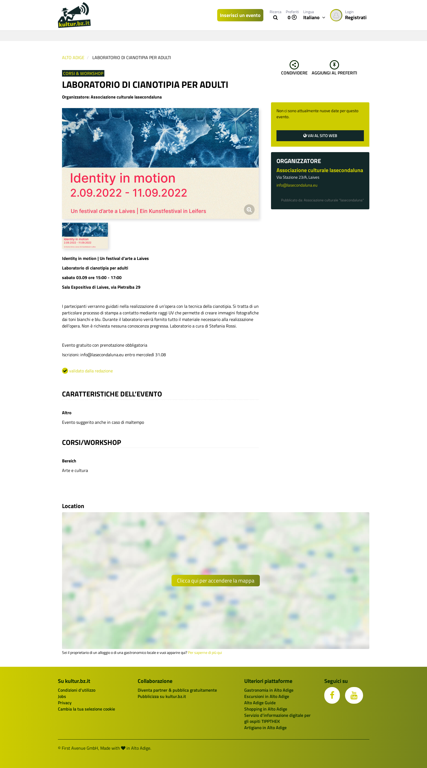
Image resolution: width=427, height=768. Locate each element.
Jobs (62, 696)
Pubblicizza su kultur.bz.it (162, 696)
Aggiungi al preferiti (334, 68)
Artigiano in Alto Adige (265, 727)
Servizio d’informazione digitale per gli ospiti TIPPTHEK (277, 718)
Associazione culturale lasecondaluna (319, 170)
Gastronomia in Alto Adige (268, 690)
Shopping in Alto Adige (265, 709)
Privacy (65, 702)
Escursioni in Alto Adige (266, 696)
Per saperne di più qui (205, 652)
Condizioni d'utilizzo (76, 690)
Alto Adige (73, 57)
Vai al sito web (320, 135)
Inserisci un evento (240, 15)
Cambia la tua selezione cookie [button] (86, 709)
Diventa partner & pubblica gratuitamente (177, 690)
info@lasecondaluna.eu (296, 185)
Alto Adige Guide (260, 702)
